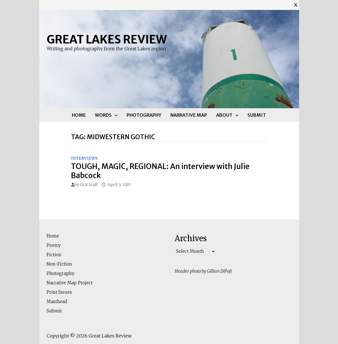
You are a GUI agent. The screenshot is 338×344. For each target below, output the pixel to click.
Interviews (84, 158)
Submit (256, 115)
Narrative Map (188, 115)
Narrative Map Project (70, 282)
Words (103, 115)
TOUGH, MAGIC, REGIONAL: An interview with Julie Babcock (160, 171)
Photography (144, 115)
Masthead (57, 301)
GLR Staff (89, 184)
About (224, 115)
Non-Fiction (59, 264)
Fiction (54, 254)
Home (79, 115)
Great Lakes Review (107, 39)
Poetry (54, 245)
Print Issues (59, 292)
